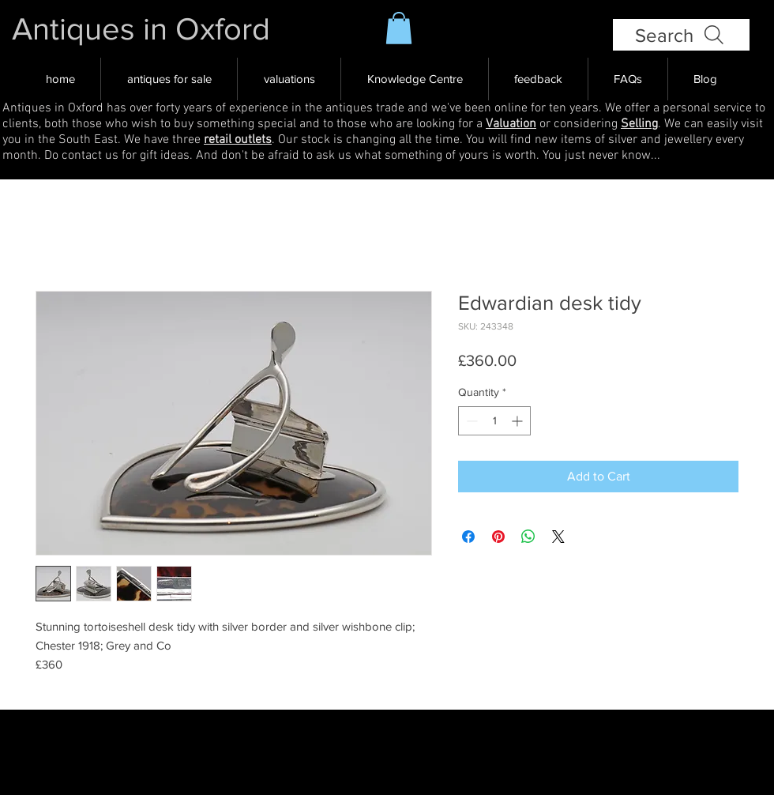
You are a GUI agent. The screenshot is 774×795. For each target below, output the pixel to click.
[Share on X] (558, 536)
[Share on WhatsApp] (528, 536)
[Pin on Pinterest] (498, 536)
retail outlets (238, 140)
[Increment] (518, 421)
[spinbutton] (494, 421)
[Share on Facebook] (468, 536)
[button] (398, 28)
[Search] (681, 35)
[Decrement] (470, 421)
